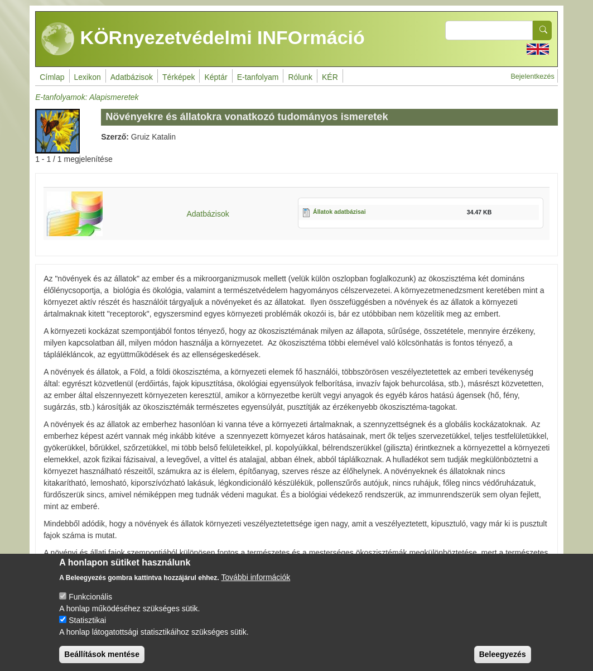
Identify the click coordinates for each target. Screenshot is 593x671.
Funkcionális (90, 606)
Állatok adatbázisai (339, 211)
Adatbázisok (207, 213)
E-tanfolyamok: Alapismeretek (86, 97)
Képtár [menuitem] (215, 77)
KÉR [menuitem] (330, 77)
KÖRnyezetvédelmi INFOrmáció (203, 39)
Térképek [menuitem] (178, 77)
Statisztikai (87, 629)
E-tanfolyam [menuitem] (258, 77)
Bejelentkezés (532, 76)
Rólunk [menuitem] (300, 77)
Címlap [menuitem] (52, 77)
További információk (256, 586)
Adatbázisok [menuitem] (131, 77)
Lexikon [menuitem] (87, 77)
